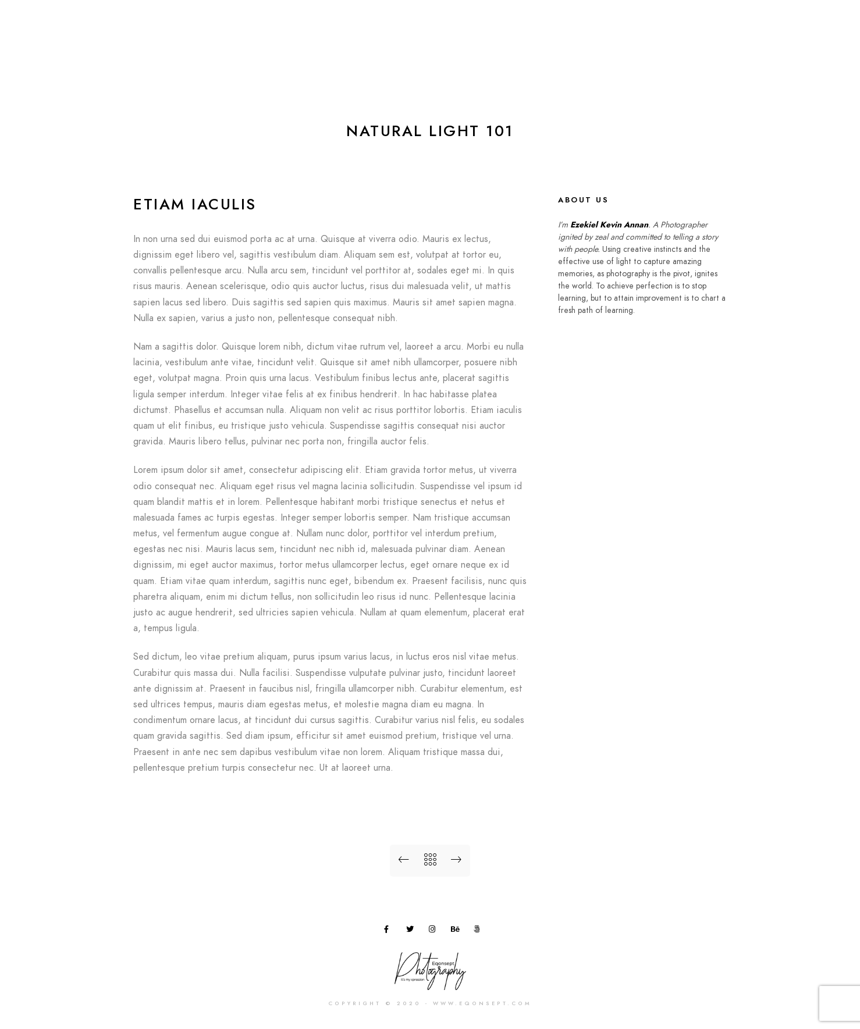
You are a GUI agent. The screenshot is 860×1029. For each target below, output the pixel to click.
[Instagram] (434, 931)
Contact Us (775, 28)
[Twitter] (412, 931)
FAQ (723, 28)
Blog (683, 28)
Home (480, 28)
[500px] (479, 931)
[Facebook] (390, 931)
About (526, 28)
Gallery (576, 28)
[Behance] (457, 931)
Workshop (633, 28)
